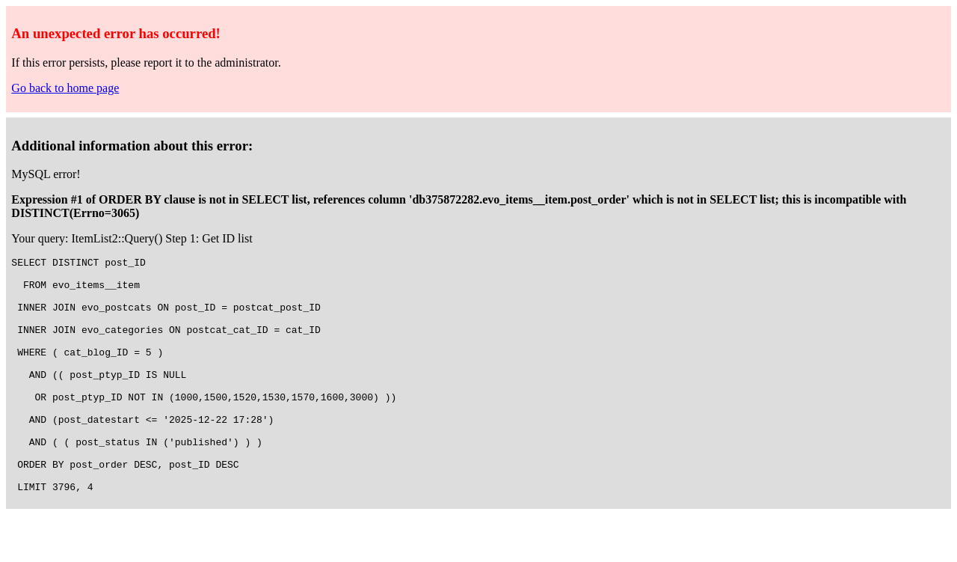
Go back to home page (65, 88)
